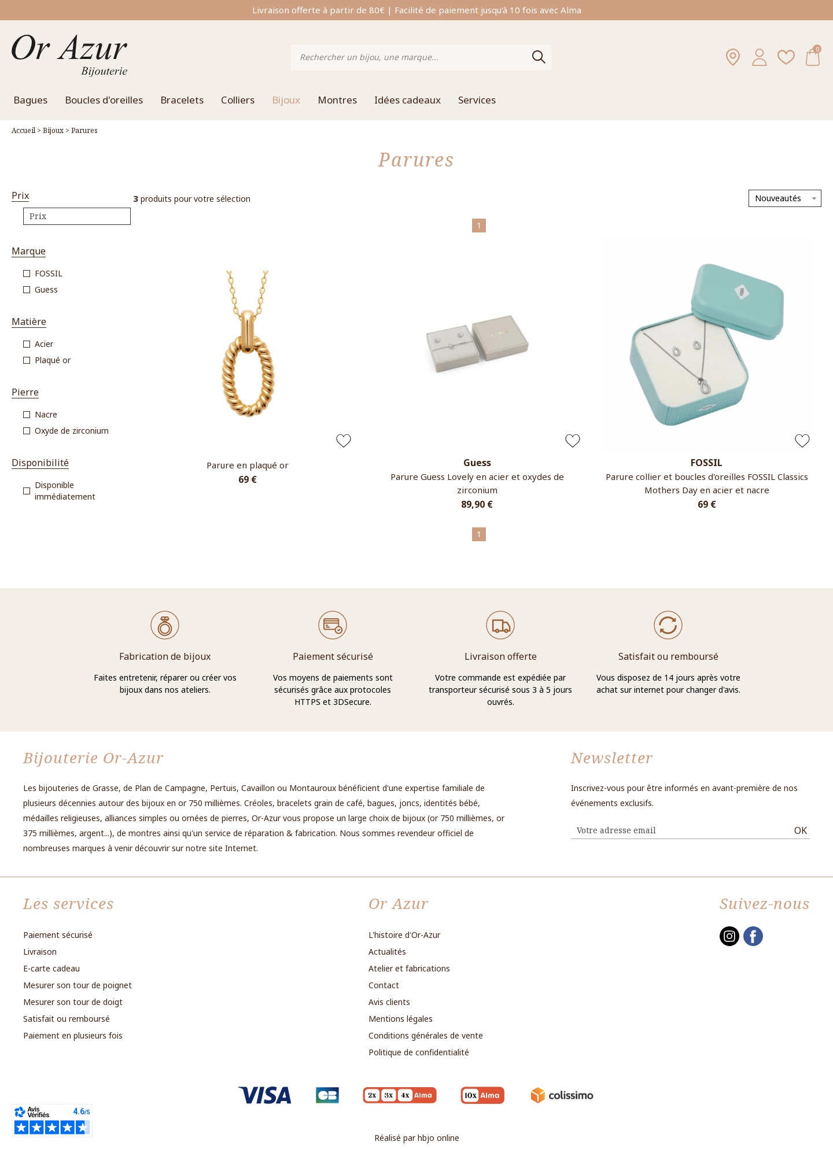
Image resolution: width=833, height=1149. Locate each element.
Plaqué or (53, 359)
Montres (337, 99)
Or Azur (398, 903)
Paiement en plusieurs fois (73, 1035)
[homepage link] (69, 57)
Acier (44, 343)
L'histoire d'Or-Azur (404, 934)
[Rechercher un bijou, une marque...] (411, 57)
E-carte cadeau (51, 968)
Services (477, 99)
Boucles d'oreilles (104, 99)
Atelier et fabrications (409, 968)
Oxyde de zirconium (72, 430)
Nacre (46, 414)
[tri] (785, 198)
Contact (383, 985)
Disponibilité (40, 463)
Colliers (238, 99)
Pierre (25, 392)
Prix (20, 196)
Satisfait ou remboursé (66, 1018)
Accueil (23, 130)
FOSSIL (48, 273)
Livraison (40, 951)
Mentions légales (400, 1018)
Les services (68, 903)
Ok (800, 830)
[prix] (77, 216)
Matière (29, 322)
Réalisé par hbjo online (416, 1137)
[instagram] (729, 943)
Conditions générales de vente (425, 1035)
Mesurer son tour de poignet (77, 985)
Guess (46, 289)
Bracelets (182, 99)
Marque (29, 251)
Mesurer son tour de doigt (73, 1001)
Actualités (387, 951)
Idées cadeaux (407, 99)
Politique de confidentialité (418, 1052)
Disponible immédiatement (65, 490)
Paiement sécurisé (58, 934)
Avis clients (389, 1001)
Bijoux (286, 99)
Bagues (30, 99)
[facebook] (753, 943)
